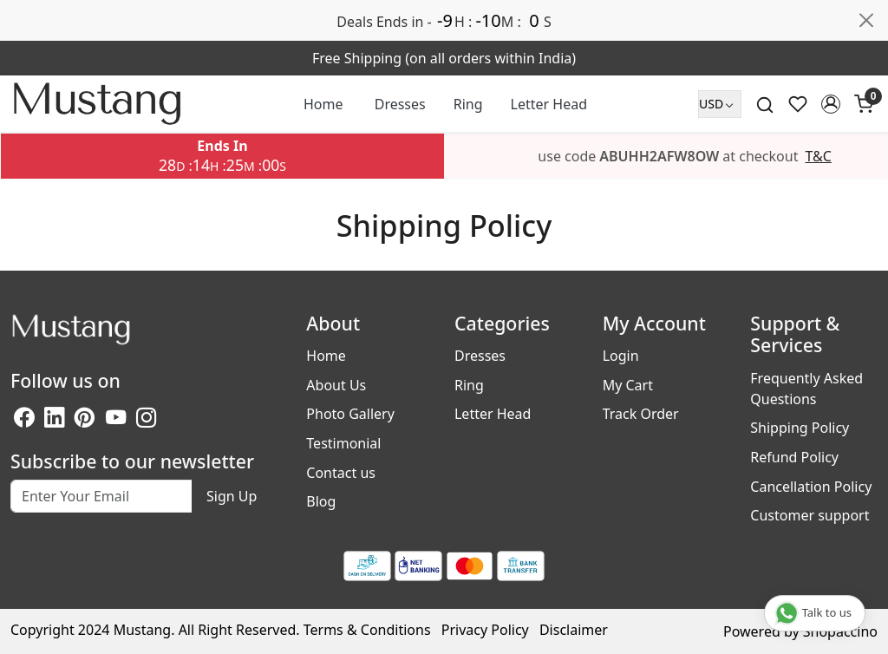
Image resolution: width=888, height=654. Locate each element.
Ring (468, 104)
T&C (818, 156)
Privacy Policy (485, 629)
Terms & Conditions (367, 629)
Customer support (809, 515)
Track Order (641, 413)
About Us (336, 385)
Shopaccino (840, 631)
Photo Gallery (350, 413)
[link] (764, 103)
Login (621, 355)
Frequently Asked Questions (806, 389)
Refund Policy (794, 457)
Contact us (340, 472)
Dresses (400, 104)
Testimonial (343, 443)
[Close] (866, 20)
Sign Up (231, 496)
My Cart (628, 385)
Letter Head (549, 104)
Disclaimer (573, 629)
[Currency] (719, 104)
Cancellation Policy (811, 486)
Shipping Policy (799, 427)
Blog (321, 501)
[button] (830, 104)
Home (323, 104)
